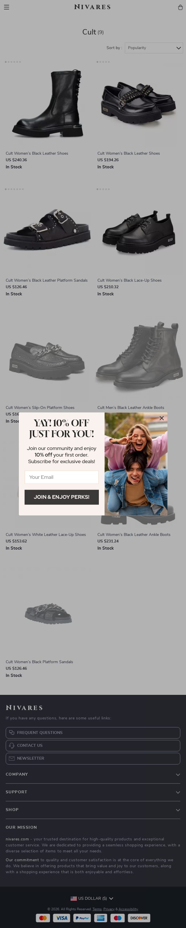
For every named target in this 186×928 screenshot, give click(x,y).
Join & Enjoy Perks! (61, 497)
